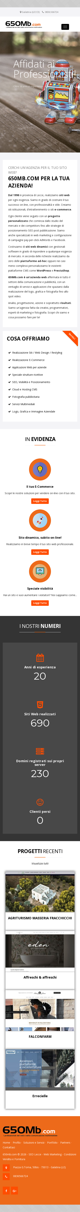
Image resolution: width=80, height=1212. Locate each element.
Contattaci (9, 1147)
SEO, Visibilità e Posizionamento (31, 382)
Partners (65, 1142)
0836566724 (20, 1176)
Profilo (17, 1142)
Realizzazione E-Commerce (28, 360)
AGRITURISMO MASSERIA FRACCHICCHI (40, 918)
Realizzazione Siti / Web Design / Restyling (37, 352)
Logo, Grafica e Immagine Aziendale (33, 411)
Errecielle (40, 1096)
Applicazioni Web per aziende (29, 367)
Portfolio (52, 1142)
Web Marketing (53, 1154)
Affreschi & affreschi (40, 977)
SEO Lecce (35, 1154)
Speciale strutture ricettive (27, 374)
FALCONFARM (40, 1036)
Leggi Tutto (40, 501)
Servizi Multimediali (23, 404)
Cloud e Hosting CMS (24, 389)
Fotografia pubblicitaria (25, 396)
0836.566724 (51, 12)
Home (6, 1142)
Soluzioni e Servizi (33, 1142)
